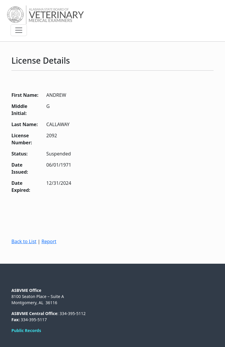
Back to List (23, 241)
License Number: (21, 139)
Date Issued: (19, 168)
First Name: (24, 95)
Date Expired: (20, 186)
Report (48, 241)
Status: (19, 153)
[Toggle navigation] (19, 30)
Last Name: (24, 124)
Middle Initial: (19, 109)
